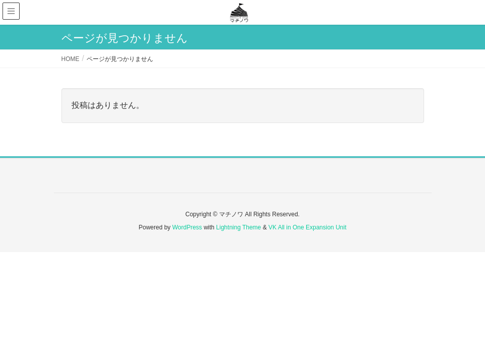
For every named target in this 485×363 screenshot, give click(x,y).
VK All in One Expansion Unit (307, 227)
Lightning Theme (238, 227)
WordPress (187, 227)
